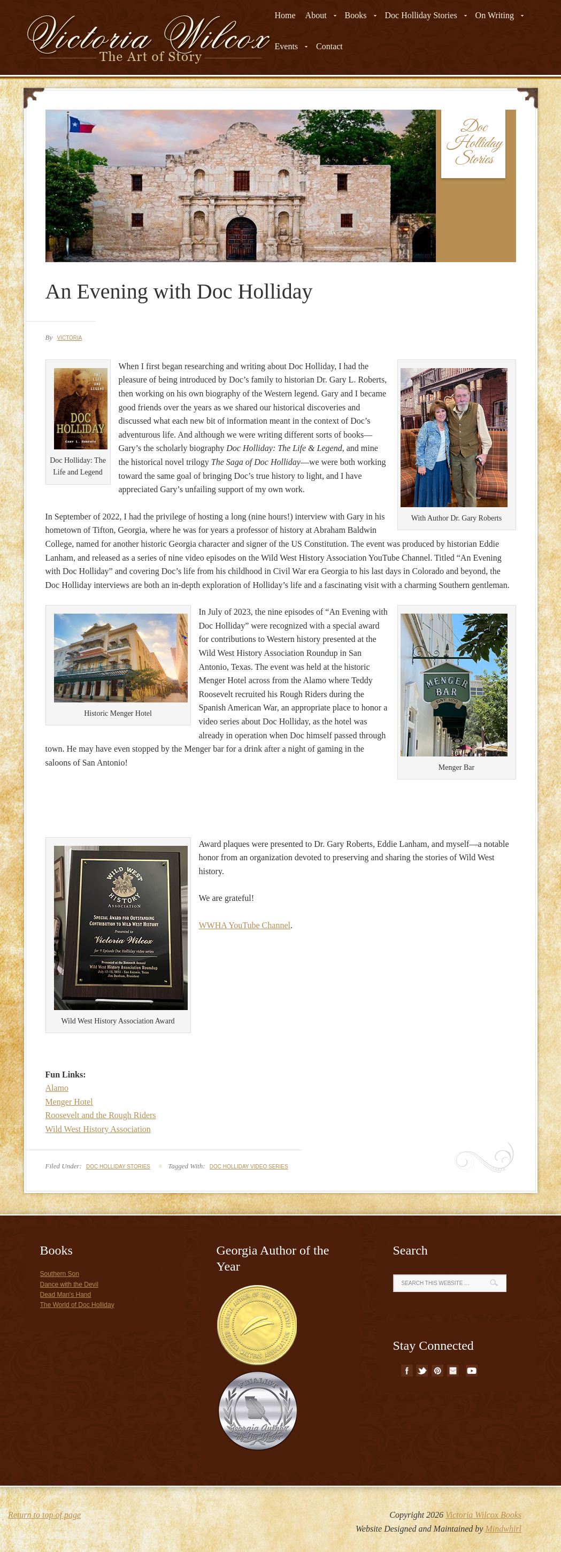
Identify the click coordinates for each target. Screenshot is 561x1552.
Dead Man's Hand (65, 1294)
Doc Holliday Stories (118, 1166)
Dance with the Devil (69, 1284)
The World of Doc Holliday (77, 1305)
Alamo (57, 1087)
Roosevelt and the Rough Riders (100, 1115)
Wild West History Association (98, 1129)
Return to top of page (44, 1514)
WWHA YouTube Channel (244, 925)
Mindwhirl (503, 1528)
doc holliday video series (249, 1166)
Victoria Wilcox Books (483, 1514)
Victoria (69, 338)
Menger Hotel (69, 1101)
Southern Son (59, 1274)
